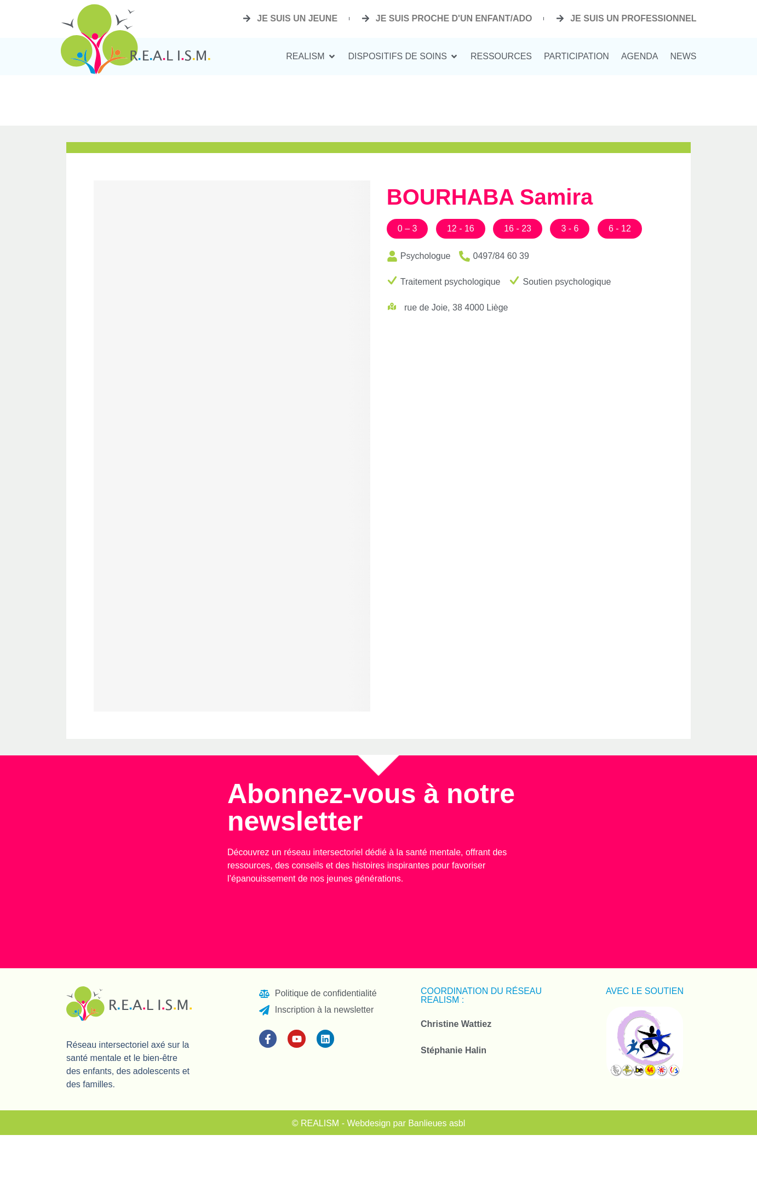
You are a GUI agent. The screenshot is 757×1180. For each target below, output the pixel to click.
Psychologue (425, 256)
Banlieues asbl (436, 1123)
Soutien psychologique (567, 281)
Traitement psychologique (450, 281)
